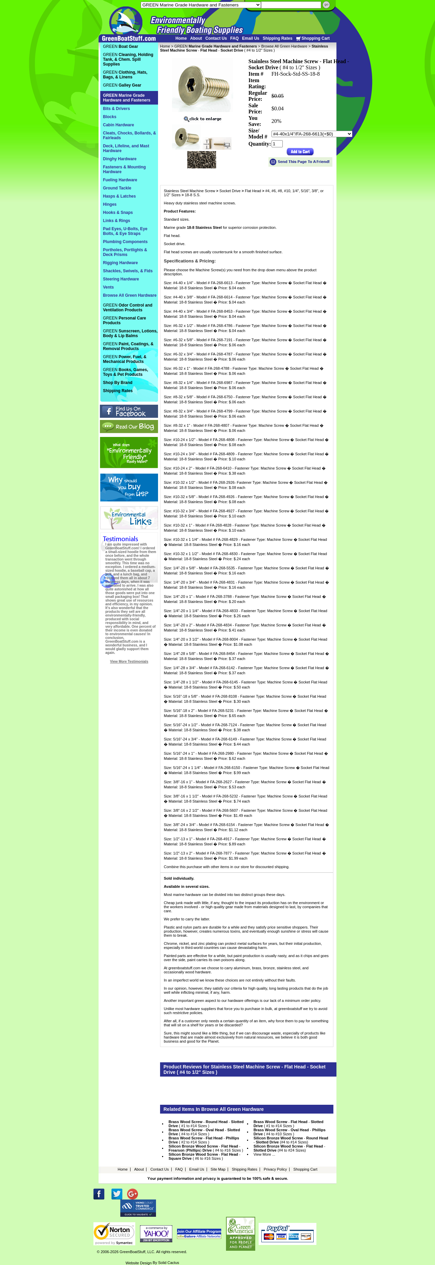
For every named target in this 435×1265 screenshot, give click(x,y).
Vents (108, 287)
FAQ (234, 38)
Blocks (109, 116)
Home (181, 38)
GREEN (215, 46)
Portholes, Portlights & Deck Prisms (125, 252)
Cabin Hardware (118, 125)
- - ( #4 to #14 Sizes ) (204, 1132)
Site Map (218, 1169)
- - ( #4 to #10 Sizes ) (290, 1132)
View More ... (264, 1154)
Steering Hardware (121, 279)
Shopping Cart (313, 38)
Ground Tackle (117, 188)
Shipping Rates (277, 38)
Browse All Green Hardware (284, 46)
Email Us (250, 38)
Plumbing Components (125, 241)
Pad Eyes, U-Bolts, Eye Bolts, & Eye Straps (125, 231)
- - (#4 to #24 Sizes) (289, 1148)
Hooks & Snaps (118, 212)
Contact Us (216, 38)
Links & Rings (116, 220)
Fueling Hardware (120, 180)
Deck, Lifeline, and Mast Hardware (126, 148)
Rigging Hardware (120, 262)
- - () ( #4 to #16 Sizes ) (206, 1148)
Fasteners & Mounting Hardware (124, 169)
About (196, 38)
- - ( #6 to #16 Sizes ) (204, 1156)
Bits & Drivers (116, 108)
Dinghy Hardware (120, 159)
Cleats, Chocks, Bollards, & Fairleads (129, 135)
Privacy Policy (275, 1169)
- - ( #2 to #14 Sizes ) (204, 1140)
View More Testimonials (129, 661)
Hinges (110, 204)
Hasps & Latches (119, 196)
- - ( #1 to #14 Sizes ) (206, 1124)
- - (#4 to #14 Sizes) (291, 1140)
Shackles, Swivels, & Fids (128, 271)
